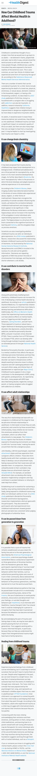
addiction (8, 103)
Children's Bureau (20, 188)
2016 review (21, 236)
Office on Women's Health (23, 312)
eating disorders (15, 322)
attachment (5, 453)
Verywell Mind (6, 473)
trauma (4, 595)
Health (3, 8)
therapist (30, 739)
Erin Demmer (6, 24)
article (24, 302)
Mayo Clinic (28, 369)
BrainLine (27, 177)
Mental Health (12, 8)
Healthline (15, 603)
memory (14, 225)
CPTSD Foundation (21, 694)
